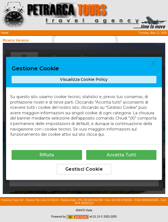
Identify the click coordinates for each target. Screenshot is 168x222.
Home (5, 32)
